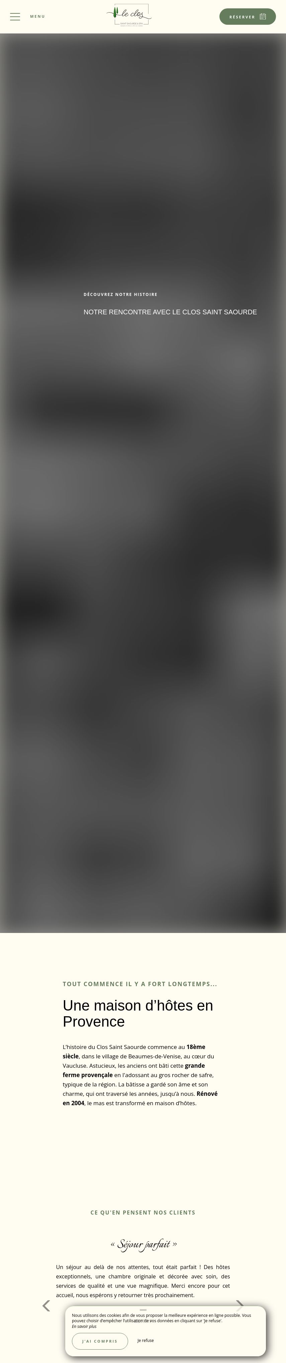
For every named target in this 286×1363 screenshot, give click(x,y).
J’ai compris (100, 1341)
